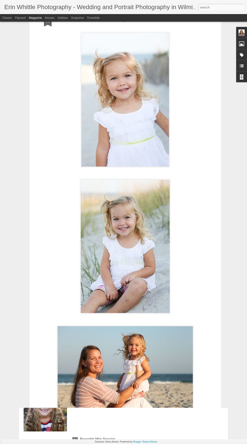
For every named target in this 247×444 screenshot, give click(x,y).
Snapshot (77, 18)
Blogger (137, 441)
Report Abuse (150, 441)
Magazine (35, 18)
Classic (7, 18)
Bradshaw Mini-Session (98, 340)
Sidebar (63, 18)
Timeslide (93, 18)
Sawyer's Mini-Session (97, 390)
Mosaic (49, 18)
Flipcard (20, 18)
